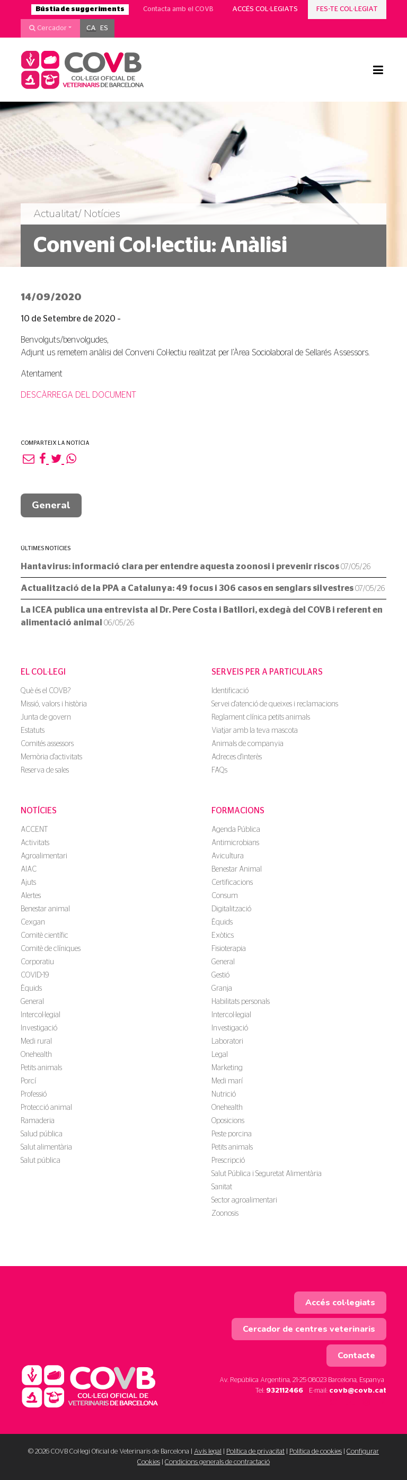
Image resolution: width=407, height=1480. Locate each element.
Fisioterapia (228, 949)
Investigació (39, 1028)
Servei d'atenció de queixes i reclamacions (274, 704)
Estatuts (33, 730)
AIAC (29, 869)
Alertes (31, 896)
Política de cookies (315, 1451)
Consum (224, 896)
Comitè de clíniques (51, 949)
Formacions (237, 810)
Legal (219, 1055)
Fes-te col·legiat (347, 9)
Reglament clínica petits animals (260, 717)
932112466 (284, 1390)
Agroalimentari (44, 856)
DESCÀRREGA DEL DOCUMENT (78, 395)
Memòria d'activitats (51, 757)
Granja (221, 988)
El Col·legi (43, 672)
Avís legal (208, 1451)
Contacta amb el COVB (178, 9)
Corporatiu (37, 962)
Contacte (356, 1355)
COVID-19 (35, 975)
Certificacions (232, 882)
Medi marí (227, 1081)
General (51, 505)
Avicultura (227, 856)
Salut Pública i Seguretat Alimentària (266, 1174)
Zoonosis (224, 1213)
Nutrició (223, 1094)
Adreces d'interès (236, 757)
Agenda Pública (235, 829)
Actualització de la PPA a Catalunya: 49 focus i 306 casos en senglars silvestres (203, 588)
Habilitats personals (240, 1002)
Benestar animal (45, 909)
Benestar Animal (236, 869)
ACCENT (34, 829)
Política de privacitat (255, 1451)
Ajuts (28, 882)
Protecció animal (46, 1107)
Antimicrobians (235, 843)
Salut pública (40, 1160)
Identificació (230, 691)
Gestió (220, 975)
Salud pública (42, 1134)
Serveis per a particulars (267, 672)
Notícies (39, 810)
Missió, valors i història (54, 704)
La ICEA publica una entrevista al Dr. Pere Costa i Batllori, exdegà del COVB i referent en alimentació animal (202, 616)
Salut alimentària (46, 1147)
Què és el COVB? (45, 691)
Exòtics (222, 935)
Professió (34, 1094)
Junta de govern (46, 717)
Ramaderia (38, 1121)
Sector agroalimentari (244, 1200)
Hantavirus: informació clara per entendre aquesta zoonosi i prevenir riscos (195, 566)
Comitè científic (44, 935)
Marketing (227, 1068)
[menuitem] (91, 28)
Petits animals (41, 1068)
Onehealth (36, 1055)
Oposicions (227, 1121)
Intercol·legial (40, 1015)
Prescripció (228, 1160)
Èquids (31, 988)
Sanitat (221, 1187)
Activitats (35, 843)
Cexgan (33, 922)
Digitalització (231, 909)
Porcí (28, 1081)
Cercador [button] (48, 28)
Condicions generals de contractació (217, 1462)
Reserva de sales (45, 770)
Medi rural (36, 1041)
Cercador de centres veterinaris (309, 1329)
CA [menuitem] (91, 28)
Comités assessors (47, 744)
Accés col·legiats (265, 9)
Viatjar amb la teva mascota (254, 730)
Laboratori (227, 1041)
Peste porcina (231, 1134)
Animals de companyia (247, 744)
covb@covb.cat (357, 1390)
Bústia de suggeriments (80, 9)
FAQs (219, 770)
